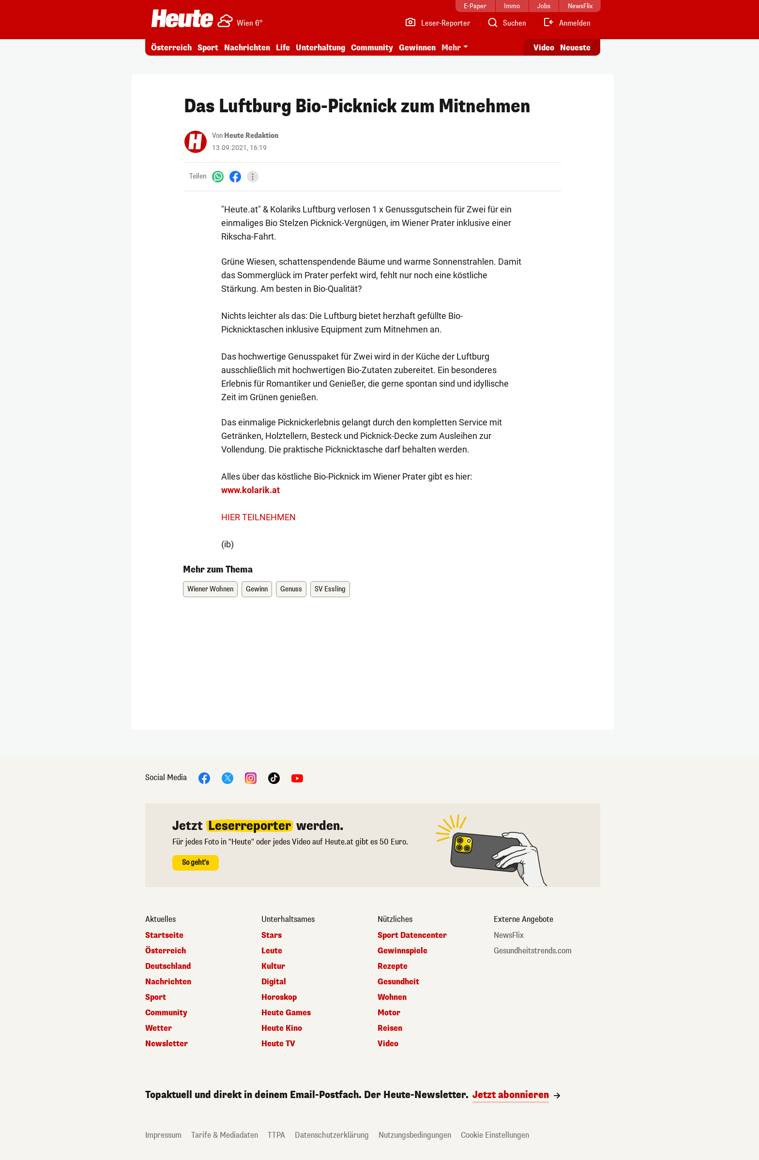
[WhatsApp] (218, 176)
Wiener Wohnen (210, 589)
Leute (271, 951)
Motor (389, 1013)
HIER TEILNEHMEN (258, 517)
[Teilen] (252, 176)
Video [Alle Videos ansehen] (543, 48)
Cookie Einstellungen (495, 1135)
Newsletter (166, 1044)
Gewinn (257, 589)
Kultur (273, 966)
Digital (273, 982)
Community (372, 48)
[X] (227, 777)
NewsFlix (509, 935)
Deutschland (168, 966)
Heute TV (278, 1044)
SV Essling (330, 589)
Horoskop (279, 997)
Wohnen (392, 997)
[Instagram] (251, 777)
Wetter (158, 1028)
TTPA (276, 1135)
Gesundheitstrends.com (533, 951)
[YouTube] (297, 777)
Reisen (390, 1028)
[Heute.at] (182, 18)
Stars (271, 935)
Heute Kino (281, 1028)
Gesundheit (398, 982)
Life (283, 48)
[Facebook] (235, 176)
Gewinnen (417, 48)
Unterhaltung (320, 48)
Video (388, 1044)
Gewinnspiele (402, 951)
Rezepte (393, 966)
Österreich (171, 48)
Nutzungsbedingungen (415, 1135)
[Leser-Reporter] (437, 23)
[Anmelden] (567, 23)
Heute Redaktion (251, 135)
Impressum (163, 1135)
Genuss (291, 589)
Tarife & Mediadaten (224, 1135)
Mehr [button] (451, 48)
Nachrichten (247, 48)
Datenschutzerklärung (332, 1135)
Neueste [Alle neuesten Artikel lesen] (575, 48)
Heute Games (286, 1013)
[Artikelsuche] (506, 23)
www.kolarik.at (250, 490)
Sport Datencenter (412, 935)
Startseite (164, 935)
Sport (207, 48)
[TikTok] (274, 777)
